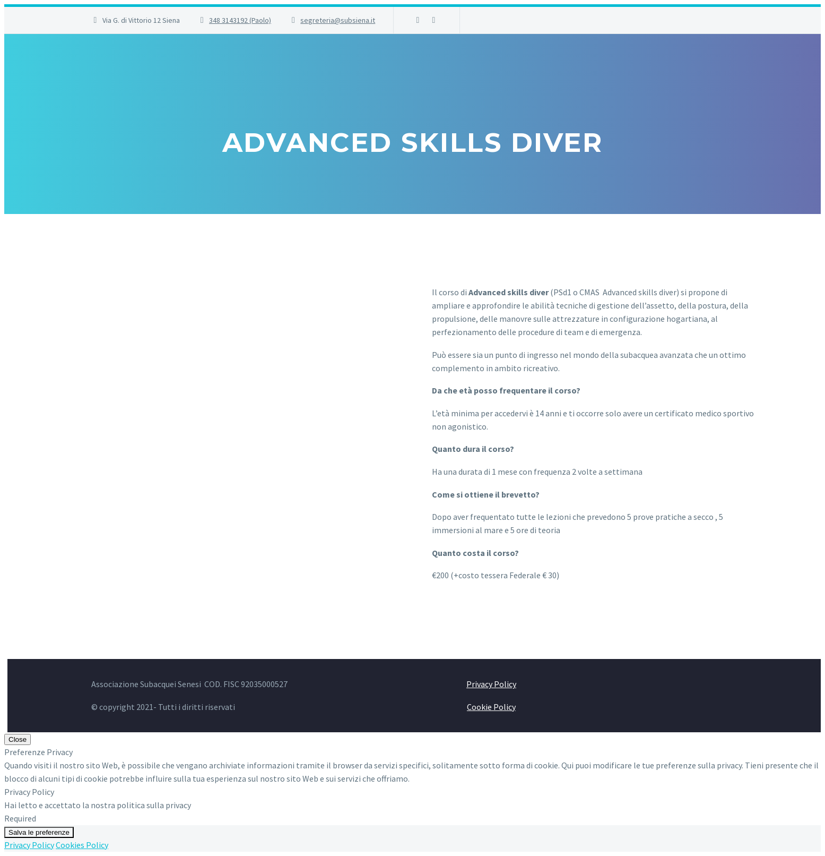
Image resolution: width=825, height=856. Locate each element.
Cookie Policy (491, 706)
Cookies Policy (82, 845)
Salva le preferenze (39, 832)
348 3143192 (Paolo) (240, 20)
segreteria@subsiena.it (337, 20)
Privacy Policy (491, 684)
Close (17, 739)
